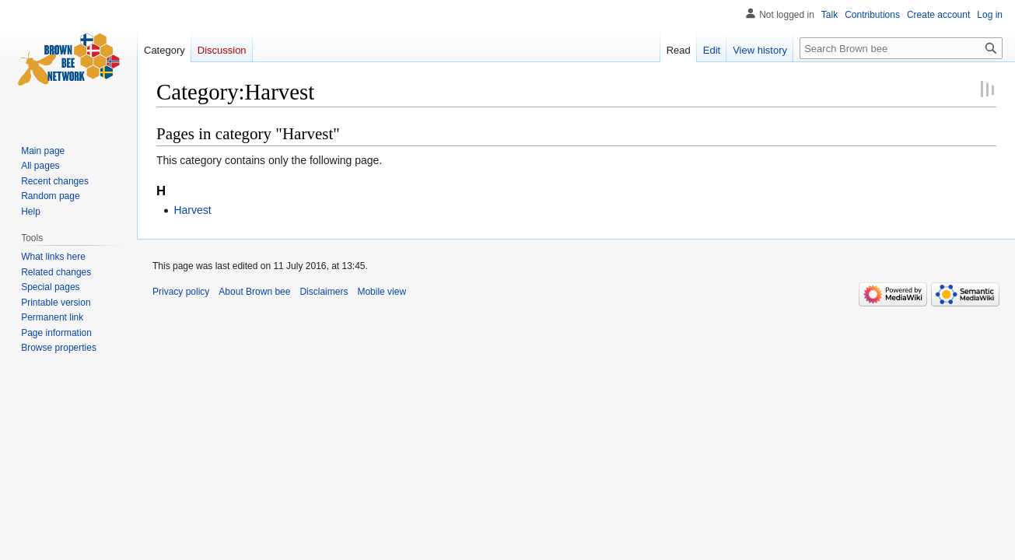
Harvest (192, 210)
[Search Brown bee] (901, 48)
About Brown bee (254, 291)
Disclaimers (323, 291)
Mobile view (381, 291)
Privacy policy (180, 291)
